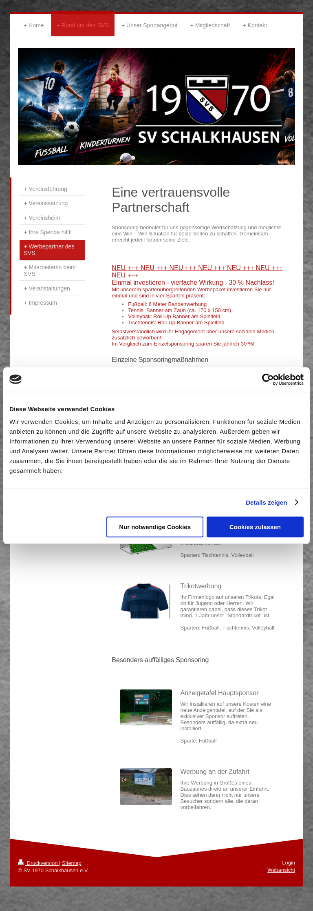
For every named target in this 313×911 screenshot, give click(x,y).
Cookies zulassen (255, 526)
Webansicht (281, 870)
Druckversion (38, 863)
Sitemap (72, 863)
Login (288, 863)
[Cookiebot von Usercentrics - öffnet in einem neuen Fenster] (268, 379)
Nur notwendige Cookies (155, 526)
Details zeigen (266, 502)
